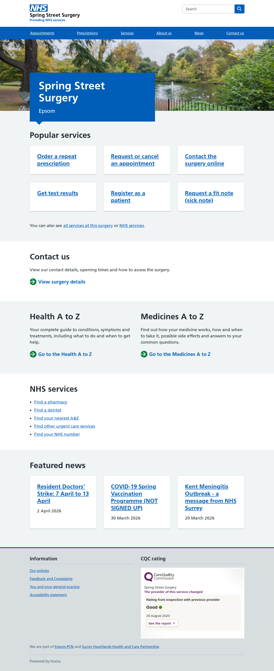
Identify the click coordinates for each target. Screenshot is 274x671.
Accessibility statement (48, 595)
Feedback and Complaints (51, 578)
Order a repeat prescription (56, 160)
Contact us (235, 33)
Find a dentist (47, 410)
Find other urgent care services (64, 426)
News (199, 33)
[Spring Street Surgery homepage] (55, 13)
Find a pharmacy (50, 402)
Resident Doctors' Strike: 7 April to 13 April (63, 493)
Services (127, 33)
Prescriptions (87, 33)
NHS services (131, 225)
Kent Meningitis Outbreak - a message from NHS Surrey (210, 497)
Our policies (39, 570)
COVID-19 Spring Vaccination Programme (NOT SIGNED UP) (134, 497)
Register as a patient (128, 196)
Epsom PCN (64, 646)
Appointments (42, 33)
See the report (160, 623)
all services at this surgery (88, 225)
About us (164, 33)
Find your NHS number (57, 434)
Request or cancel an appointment (135, 160)
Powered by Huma (45, 661)
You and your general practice (55, 587)
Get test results (57, 193)
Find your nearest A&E (56, 418)
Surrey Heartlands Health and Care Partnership (120, 646)
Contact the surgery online (204, 160)
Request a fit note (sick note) (209, 196)
